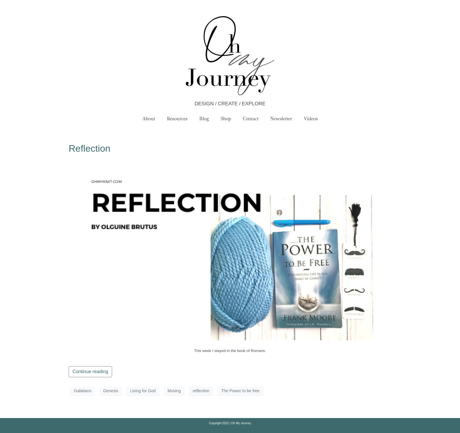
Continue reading (90, 371)
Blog (204, 118)
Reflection (89, 148)
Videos (311, 118)
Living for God (142, 390)
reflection (201, 390)
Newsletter (281, 118)
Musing (174, 390)
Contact (250, 118)
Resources (177, 118)
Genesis (110, 390)
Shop (226, 118)
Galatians (82, 390)
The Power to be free (240, 390)
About (148, 118)
